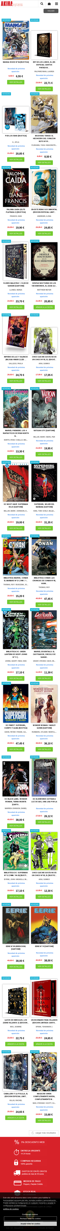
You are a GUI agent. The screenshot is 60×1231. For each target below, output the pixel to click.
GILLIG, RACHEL (15, 1100)
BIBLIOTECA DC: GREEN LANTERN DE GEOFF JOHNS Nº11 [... (15, 654)
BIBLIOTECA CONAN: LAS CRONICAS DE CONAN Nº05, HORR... (44, 581)
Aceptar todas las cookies (30, 1224)
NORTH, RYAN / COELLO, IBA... (16, 440)
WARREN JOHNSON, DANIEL (16, 808)
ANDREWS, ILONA (44, 216)
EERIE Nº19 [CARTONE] (44, 946)
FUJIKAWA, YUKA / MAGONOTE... (44, 145)
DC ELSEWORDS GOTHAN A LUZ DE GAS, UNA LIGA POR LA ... (44, 802)
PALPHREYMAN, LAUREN (44, 71)
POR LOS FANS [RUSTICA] (16, 136)
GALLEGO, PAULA (16, 363)
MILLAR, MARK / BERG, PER (44, 437)
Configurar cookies (30, 1214)
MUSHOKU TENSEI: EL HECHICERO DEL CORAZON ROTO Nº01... (44, 138)
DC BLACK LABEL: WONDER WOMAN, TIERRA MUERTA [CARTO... (16, 802)
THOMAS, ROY (44, 587)
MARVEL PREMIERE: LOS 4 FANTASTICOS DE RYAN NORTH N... (16, 433)
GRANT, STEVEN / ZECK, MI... (44, 661)
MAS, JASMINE (16, 1027)
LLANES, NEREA (15, 290)
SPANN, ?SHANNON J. (44, 1027)
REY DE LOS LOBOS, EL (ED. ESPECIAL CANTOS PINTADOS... (44, 65)
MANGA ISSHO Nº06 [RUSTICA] (16, 62)
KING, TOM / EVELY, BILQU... (44, 511)
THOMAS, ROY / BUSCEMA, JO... (15, 585)
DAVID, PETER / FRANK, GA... (16, 732)
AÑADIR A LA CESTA (44, 307)
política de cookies (11, 1209)
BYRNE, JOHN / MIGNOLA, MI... (16, 879)
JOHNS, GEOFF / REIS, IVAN (15, 661)
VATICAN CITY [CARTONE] (44, 431)
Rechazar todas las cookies (30, 1219)
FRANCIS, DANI (16, 216)
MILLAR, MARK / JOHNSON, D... (16, 511)
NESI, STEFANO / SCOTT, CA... (44, 1103)
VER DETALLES (15, 82)
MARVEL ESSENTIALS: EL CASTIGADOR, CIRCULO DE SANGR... (44, 654)
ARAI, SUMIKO (44, 363)
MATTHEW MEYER (44, 290)
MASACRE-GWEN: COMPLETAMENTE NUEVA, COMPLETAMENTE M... (44, 1096)
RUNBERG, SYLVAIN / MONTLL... (44, 732)
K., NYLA (15, 142)
